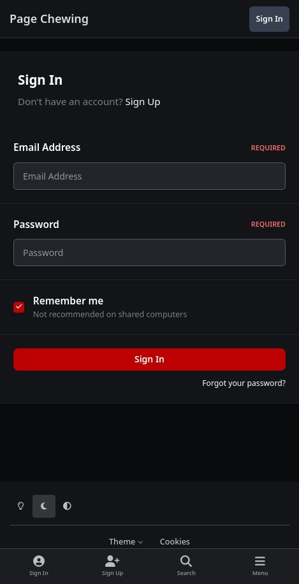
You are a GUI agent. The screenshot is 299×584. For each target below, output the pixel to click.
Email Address (149, 147)
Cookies (175, 541)
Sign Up (143, 101)
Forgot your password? (244, 390)
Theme (126, 541)
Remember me (68, 308)
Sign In (149, 366)
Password (149, 227)
